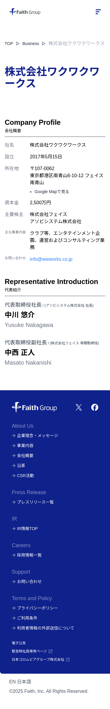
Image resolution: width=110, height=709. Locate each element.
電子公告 (19, 643)
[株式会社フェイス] (25, 12)
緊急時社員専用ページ (32, 651)
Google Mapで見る (52, 191)
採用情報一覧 (27, 555)
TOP (9, 43)
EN (12, 681)
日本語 (24, 681)
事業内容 (22, 445)
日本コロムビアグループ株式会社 (41, 659)
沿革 (18, 465)
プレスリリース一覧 (33, 502)
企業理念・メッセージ (35, 435)
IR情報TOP (25, 528)
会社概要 (22, 455)
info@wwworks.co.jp (51, 259)
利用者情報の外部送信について (43, 628)
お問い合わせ (27, 581)
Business (34, 43)
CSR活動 (23, 475)
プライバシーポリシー (35, 608)
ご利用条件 (25, 618)
